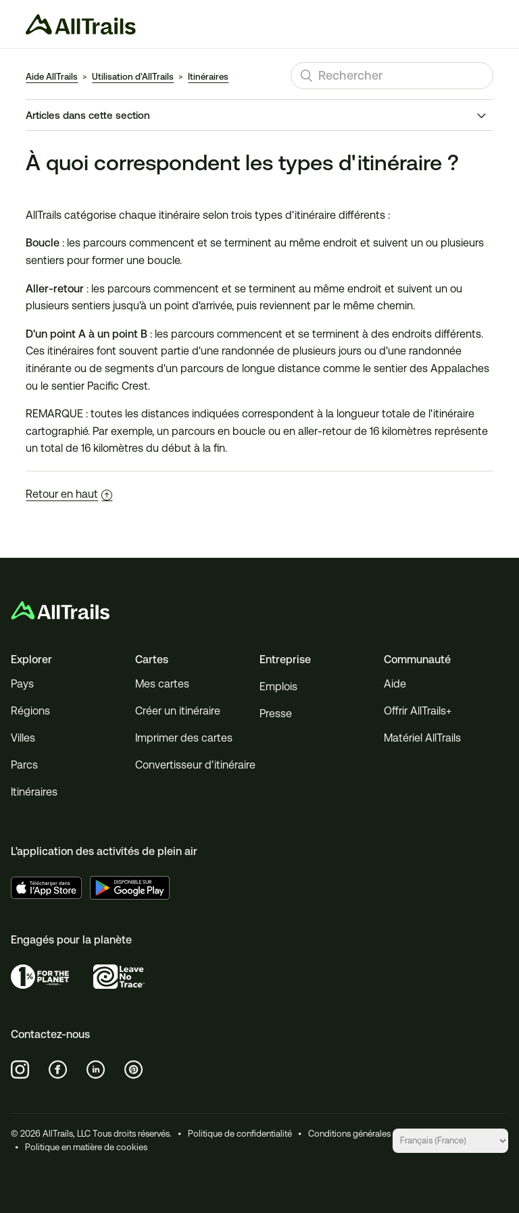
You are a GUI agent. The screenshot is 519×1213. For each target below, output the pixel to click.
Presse (276, 713)
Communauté (417, 659)
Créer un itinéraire (177, 710)
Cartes (151, 659)
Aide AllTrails (52, 77)
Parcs (24, 764)
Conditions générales (349, 1134)
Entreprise (285, 659)
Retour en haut (69, 494)
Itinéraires (208, 77)
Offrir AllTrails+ (417, 710)
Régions (30, 710)
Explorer (31, 659)
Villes (23, 737)
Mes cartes (162, 683)
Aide (395, 683)
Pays (22, 683)
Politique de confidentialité (240, 1134)
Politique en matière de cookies (86, 1147)
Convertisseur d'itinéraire (195, 764)
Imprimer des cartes (183, 737)
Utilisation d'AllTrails (133, 77)
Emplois (278, 686)
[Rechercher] (392, 75)
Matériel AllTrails (422, 737)
